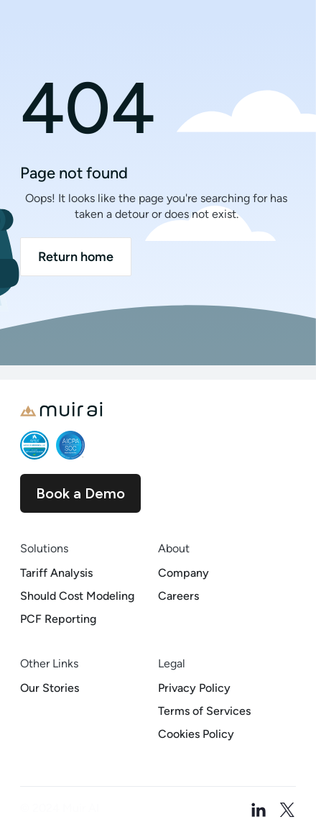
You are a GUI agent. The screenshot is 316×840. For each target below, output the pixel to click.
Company (183, 573)
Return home (75, 257)
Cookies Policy (196, 734)
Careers (178, 596)
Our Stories (49, 688)
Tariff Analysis (56, 573)
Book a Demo (80, 493)
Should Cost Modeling (77, 596)
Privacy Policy (194, 688)
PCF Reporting (58, 619)
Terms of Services (204, 711)
